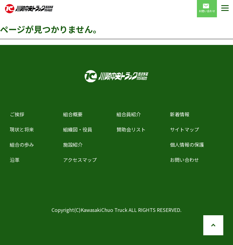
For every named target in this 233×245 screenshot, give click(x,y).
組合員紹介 (128, 114)
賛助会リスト (131, 129)
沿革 (14, 159)
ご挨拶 (17, 114)
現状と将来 (22, 129)
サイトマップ (184, 129)
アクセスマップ (80, 159)
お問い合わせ (207, 8)
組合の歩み (22, 144)
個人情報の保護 (187, 144)
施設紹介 (73, 144)
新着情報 (179, 114)
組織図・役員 (77, 129)
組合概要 (73, 114)
